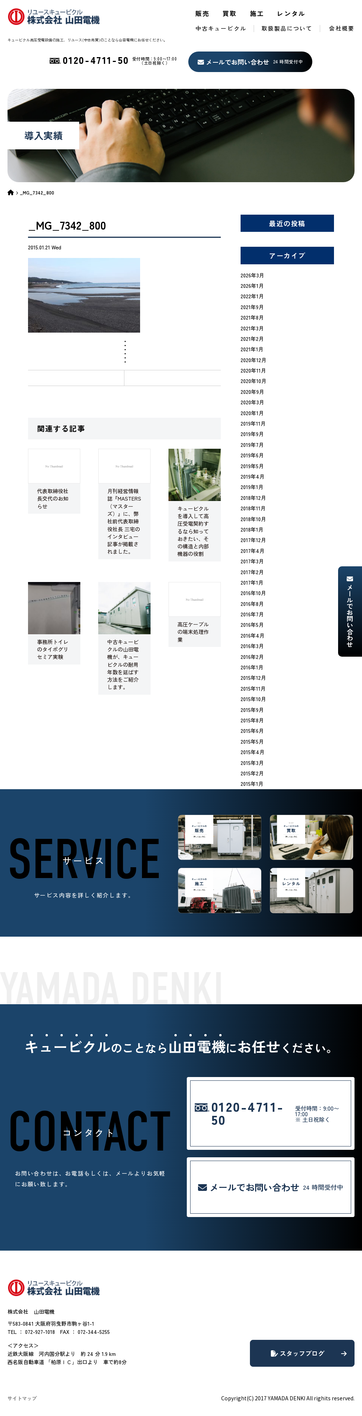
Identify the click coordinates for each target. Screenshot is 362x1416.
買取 (230, 13)
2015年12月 (253, 677)
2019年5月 (252, 466)
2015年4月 (252, 752)
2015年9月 (252, 709)
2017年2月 (252, 572)
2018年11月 (253, 508)
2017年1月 (252, 582)
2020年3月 (252, 402)
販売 (202, 13)
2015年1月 (252, 783)
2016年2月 (252, 656)
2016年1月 (252, 667)
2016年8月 (252, 603)
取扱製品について (287, 28)
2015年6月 (252, 730)
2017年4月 (252, 550)
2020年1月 (252, 413)
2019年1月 (252, 487)
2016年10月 (253, 593)
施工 (257, 13)
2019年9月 (252, 434)
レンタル (291, 13)
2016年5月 (252, 624)
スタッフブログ (309, 1353)
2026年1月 (252, 285)
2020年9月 (252, 391)
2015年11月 (253, 688)
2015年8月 (252, 720)
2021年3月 (252, 328)
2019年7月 (252, 444)
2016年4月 (252, 635)
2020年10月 (253, 381)
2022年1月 (252, 296)
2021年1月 (252, 349)
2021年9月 (252, 307)
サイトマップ (22, 1398)
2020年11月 (253, 370)
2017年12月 (253, 540)
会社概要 (342, 28)
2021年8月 (252, 317)
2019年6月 (252, 455)
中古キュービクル (221, 28)
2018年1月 (252, 529)
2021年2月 (252, 338)
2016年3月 (252, 646)
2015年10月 (253, 699)
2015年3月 (252, 762)
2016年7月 (252, 614)
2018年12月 (253, 497)
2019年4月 (252, 476)
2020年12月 (253, 360)
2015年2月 (252, 773)
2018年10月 (253, 519)
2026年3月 (252, 275)
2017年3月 (252, 561)
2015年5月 (252, 741)
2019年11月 (253, 423)
